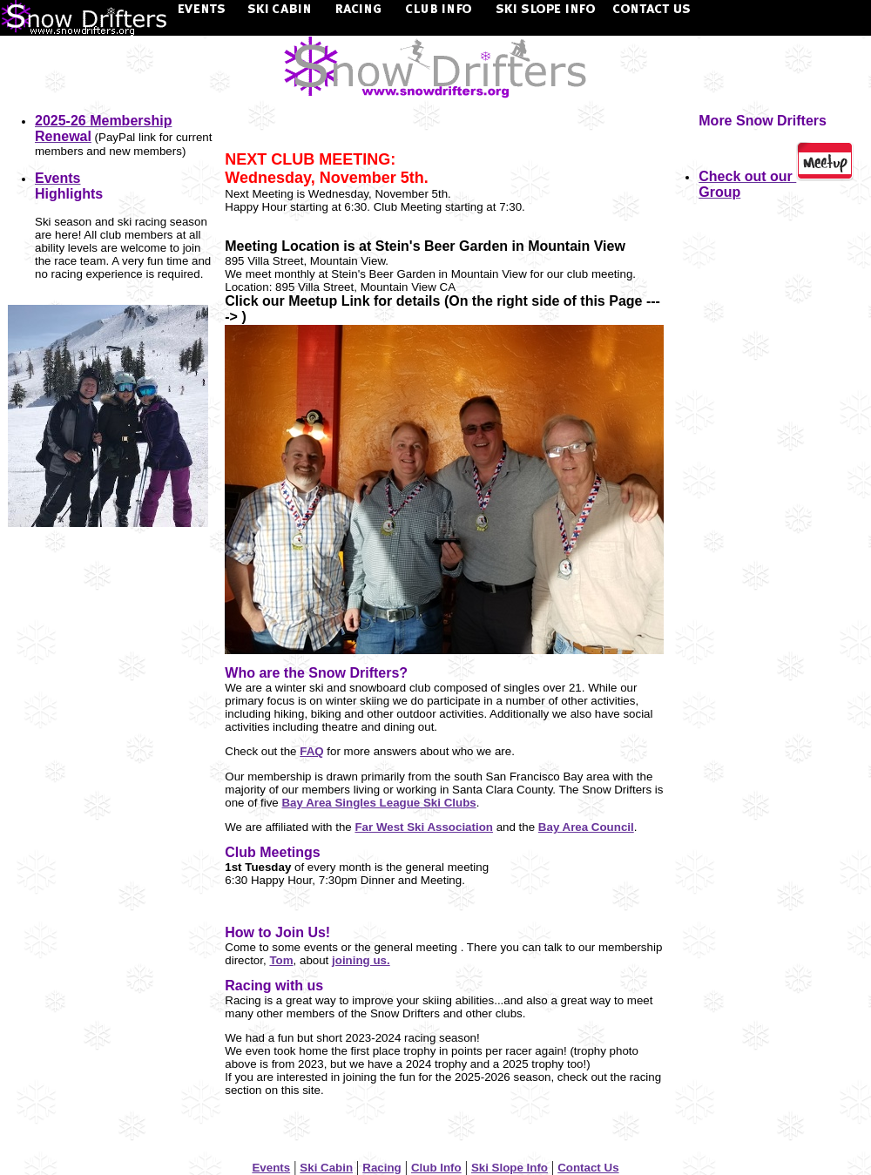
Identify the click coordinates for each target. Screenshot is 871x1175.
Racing (381, 1167)
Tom (281, 960)
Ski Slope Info (509, 1167)
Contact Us (587, 1167)
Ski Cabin (326, 1167)
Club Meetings (272, 852)
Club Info (436, 1167)
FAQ (311, 751)
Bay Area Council (586, 827)
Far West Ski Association (423, 827)
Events (271, 1167)
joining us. (361, 960)
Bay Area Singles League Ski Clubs (378, 802)
